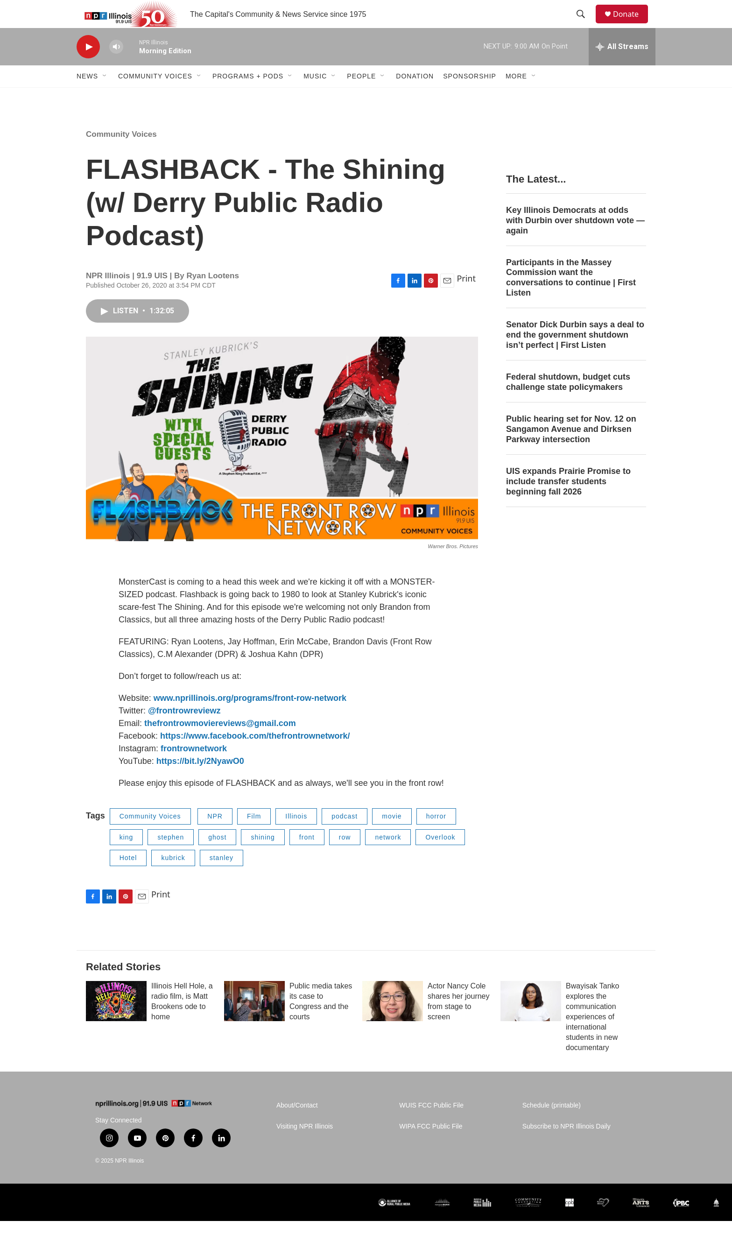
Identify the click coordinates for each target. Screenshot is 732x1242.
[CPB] (569, 1224)
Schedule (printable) (551, 1126)
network (388, 858)
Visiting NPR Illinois (304, 1147)
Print (466, 299)
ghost (217, 858)
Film (254, 837)
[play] (88, 68)
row (345, 858)
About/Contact (297, 1126)
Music (315, 97)
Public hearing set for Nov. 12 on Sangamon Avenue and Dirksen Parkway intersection (571, 450)
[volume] (116, 67)
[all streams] (622, 67)
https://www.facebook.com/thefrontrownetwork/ (255, 757)
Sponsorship (469, 97)
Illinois (296, 837)
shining (262, 858)
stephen (170, 858)
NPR (215, 837)
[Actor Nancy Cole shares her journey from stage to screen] (392, 1022)
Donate (631, 24)
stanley (221, 878)
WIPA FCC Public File (430, 1147)
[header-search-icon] (585, 25)
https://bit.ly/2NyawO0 (200, 782)
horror (436, 837)
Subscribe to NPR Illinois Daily (566, 1147)
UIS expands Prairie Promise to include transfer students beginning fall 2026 (568, 502)
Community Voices (155, 97)
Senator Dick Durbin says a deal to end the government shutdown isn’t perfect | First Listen (575, 356)
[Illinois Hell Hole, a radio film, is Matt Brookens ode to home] (116, 1022)
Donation (415, 97)
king (127, 858)
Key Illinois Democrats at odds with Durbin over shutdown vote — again (575, 241)
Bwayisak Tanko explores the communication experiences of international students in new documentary (592, 1038)
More (516, 97)
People (361, 97)
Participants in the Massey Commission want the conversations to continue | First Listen (571, 299)
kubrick (173, 878)
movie (391, 837)
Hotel (128, 878)
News (87, 97)
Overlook (440, 858)
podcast (344, 837)
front (307, 858)
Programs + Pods (247, 97)
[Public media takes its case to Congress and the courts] (254, 1022)
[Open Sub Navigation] (105, 97)
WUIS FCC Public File (431, 1126)
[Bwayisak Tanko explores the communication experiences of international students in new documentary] (530, 1022)
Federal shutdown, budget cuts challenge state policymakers (568, 403)
